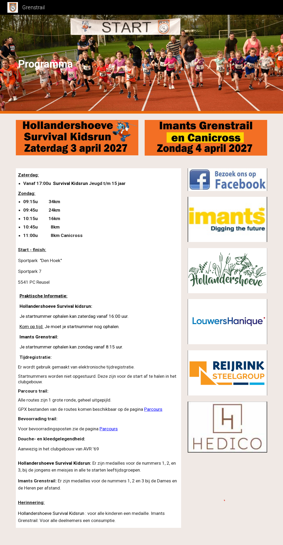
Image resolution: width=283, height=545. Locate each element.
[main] (66, 64)
